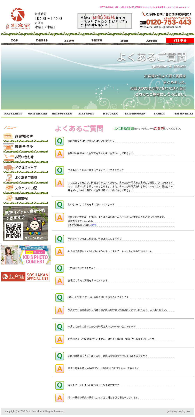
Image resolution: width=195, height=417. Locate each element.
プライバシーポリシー (178, 411)
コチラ (93, 224)
